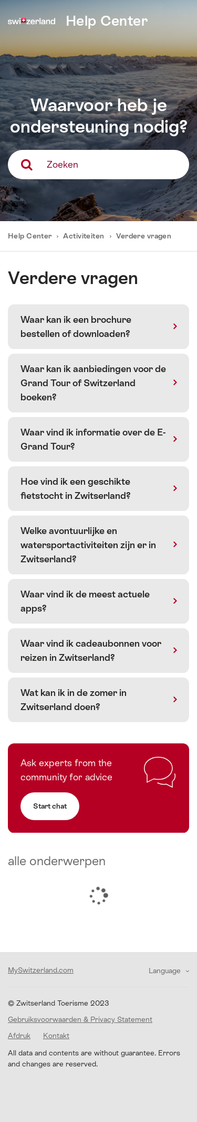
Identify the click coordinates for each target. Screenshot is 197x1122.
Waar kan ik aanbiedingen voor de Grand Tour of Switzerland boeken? (93, 382)
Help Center (31, 236)
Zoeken (62, 164)
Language (166, 970)
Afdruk (19, 1035)
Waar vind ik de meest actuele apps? (85, 601)
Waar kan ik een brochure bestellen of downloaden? (75, 326)
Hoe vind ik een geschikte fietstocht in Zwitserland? (75, 488)
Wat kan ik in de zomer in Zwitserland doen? (73, 699)
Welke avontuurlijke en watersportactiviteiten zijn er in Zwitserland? (88, 544)
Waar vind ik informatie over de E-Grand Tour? (92, 439)
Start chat (50, 806)
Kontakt (56, 1035)
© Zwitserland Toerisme (58, 1003)
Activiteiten (83, 236)
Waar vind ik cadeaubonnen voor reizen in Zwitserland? (90, 650)
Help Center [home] (107, 21)
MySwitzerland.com (41, 970)
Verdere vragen (143, 236)
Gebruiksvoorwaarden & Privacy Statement (80, 1019)
